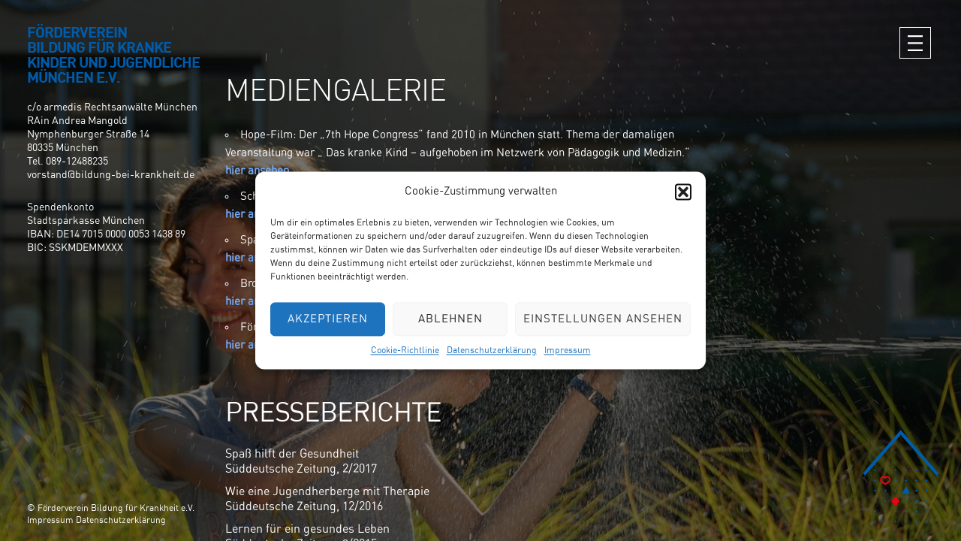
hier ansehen (257, 171)
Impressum (567, 350)
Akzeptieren (328, 319)
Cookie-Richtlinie (405, 350)
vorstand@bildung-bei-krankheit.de (110, 175)
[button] (683, 191)
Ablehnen (450, 319)
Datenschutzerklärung (492, 350)
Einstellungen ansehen (602, 319)
